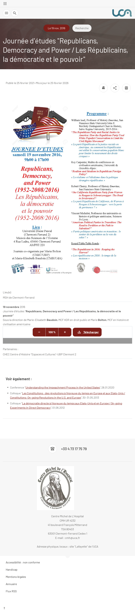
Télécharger (86, 332)
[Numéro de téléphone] (67, 448)
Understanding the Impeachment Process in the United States (63, 387)
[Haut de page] (67, 608)
